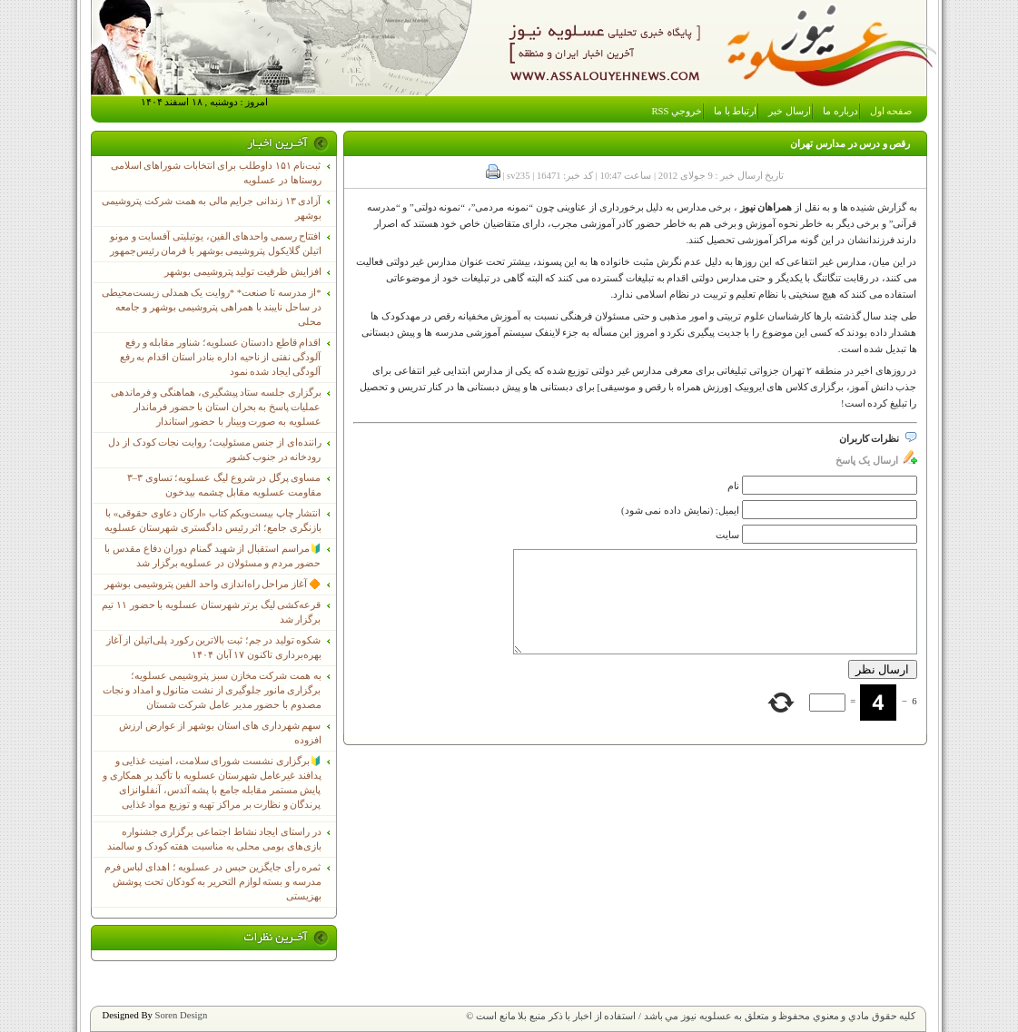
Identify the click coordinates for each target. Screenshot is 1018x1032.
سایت (727, 535)
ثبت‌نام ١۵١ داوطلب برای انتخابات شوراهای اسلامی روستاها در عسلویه (216, 173)
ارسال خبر (789, 111)
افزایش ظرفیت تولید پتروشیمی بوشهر (242, 272)
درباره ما (840, 111)
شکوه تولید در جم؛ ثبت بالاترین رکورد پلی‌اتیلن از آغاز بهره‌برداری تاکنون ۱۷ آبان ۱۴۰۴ (213, 647)
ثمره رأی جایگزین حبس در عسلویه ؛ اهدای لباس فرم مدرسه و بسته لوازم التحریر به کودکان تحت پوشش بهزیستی (212, 881)
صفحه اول (891, 111)
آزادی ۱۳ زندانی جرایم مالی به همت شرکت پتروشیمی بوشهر (211, 208)
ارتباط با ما (735, 111)
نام (733, 486)
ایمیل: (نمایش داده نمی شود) (680, 511)
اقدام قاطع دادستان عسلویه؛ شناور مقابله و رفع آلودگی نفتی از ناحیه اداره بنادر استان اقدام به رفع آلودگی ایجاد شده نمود (220, 357)
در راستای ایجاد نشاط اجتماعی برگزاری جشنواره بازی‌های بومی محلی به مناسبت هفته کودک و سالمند (214, 839)
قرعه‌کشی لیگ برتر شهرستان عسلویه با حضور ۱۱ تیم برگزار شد (211, 612)
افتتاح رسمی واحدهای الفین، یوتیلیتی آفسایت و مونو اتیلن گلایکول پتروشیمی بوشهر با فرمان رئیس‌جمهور (215, 243)
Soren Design (181, 1015)
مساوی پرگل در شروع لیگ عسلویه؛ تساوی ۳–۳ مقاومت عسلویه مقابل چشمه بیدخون (224, 485)
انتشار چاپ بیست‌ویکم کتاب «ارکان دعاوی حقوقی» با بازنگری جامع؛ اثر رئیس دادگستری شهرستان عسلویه (212, 520)
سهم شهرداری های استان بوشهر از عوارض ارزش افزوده (220, 733)
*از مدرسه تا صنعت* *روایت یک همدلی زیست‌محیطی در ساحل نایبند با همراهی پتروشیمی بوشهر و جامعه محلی (211, 307)
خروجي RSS (677, 111)
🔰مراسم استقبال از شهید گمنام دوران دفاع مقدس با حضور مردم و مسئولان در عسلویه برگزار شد (212, 556)
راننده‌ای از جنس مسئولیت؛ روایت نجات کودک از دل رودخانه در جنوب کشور (214, 449)
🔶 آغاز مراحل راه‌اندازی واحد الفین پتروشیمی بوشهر (212, 584)
